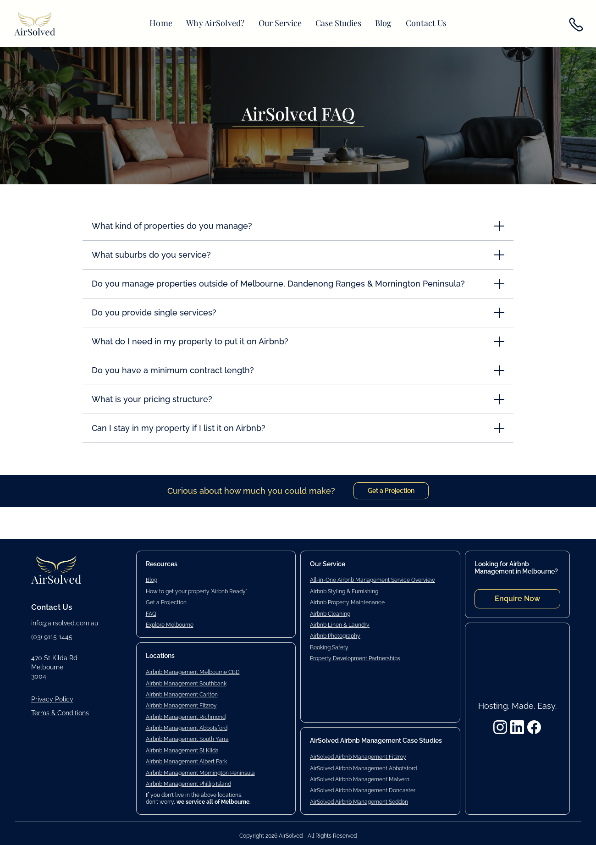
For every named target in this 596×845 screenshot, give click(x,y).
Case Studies (338, 22)
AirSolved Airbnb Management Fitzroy (358, 757)
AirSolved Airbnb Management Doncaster (362, 790)
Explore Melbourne (169, 625)
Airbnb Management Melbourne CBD (193, 672)
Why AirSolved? (215, 22)
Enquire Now (517, 598)
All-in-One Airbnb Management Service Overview (372, 580)
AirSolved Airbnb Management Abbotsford (363, 768)
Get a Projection (391, 490)
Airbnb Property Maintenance (347, 602)
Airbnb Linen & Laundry (340, 625)
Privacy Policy (52, 699)
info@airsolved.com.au (64, 623)
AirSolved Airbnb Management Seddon (359, 802)
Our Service (280, 22)
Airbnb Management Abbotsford (186, 728)
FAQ (151, 614)
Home (160, 22)
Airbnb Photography (335, 636)
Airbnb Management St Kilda (182, 750)
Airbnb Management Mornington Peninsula (200, 773)
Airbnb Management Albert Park (186, 761)
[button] (280, 23)
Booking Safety (329, 647)
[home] (34, 25)
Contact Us (426, 22)
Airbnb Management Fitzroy (181, 705)
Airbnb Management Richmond (186, 717)
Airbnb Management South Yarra (187, 739)
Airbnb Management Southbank (186, 683)
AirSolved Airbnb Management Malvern (359, 779)
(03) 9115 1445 (51, 637)
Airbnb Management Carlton (182, 694)
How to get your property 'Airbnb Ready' (196, 591)
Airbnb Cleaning (330, 614)
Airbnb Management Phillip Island (188, 784)
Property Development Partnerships (355, 658)
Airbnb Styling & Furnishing (344, 591)
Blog (383, 22)
